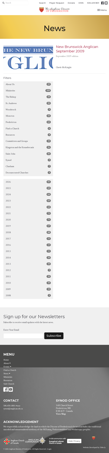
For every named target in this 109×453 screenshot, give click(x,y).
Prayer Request (56, 3)
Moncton (28, 115)
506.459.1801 (93, 3)
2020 (28, 219)
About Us (28, 84)
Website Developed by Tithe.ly (94, 447)
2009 (28, 289)
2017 (28, 238)
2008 (28, 295)
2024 (28, 194)
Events (7, 367)
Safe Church (9, 384)
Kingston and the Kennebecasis (28, 147)
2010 (28, 283)
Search (42, 3)
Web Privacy (74, 441)
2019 (28, 226)
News (7, 373)
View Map (61, 414)
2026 (28, 181)
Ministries (28, 90)
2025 (28, 188)
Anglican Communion (35, 440)
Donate (71, 3)
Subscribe (54, 335)
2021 (28, 213)
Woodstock (28, 109)
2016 (28, 245)
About (7, 363)
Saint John (28, 153)
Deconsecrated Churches (28, 172)
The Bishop (28, 96)
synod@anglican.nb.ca (13, 408)
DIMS (81, 3)
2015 (28, 251)
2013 (28, 264)
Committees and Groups (28, 141)
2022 (28, 207)
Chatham (28, 166)
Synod (28, 160)
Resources (28, 134)
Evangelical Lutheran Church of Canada (56, 441)
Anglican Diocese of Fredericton (97, 438)
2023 (28, 200)
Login (49, 449)
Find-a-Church (28, 128)
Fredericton (28, 122)
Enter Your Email (11, 330)
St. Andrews (28, 103)
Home (6, 360)
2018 (28, 232)
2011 (28, 276)
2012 (28, 270)
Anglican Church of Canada (14, 441)
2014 (28, 257)
